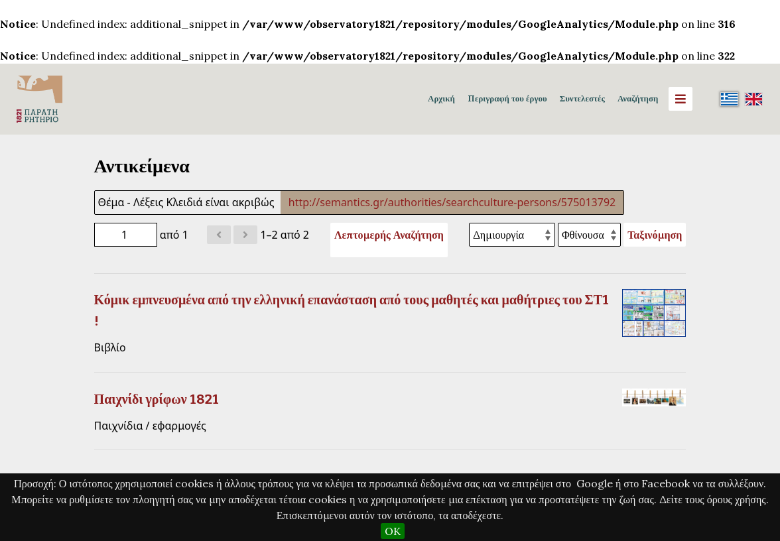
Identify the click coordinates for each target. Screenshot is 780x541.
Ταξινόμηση (654, 234)
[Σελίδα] (125, 235)
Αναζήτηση (638, 98)
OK (393, 531)
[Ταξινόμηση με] (512, 235)
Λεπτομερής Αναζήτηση (389, 234)
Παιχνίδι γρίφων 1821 (156, 399)
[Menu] (680, 99)
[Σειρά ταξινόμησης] (589, 235)
